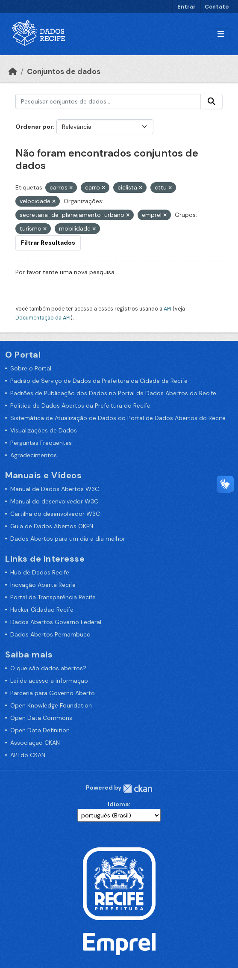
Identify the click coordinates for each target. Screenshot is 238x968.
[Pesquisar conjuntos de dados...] (108, 101)
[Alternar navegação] (220, 34)
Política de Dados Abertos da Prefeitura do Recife (80, 405)
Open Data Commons (41, 718)
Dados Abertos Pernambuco (50, 634)
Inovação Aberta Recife (43, 585)
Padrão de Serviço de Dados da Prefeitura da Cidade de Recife (99, 381)
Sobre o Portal (30, 368)
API (167, 308)
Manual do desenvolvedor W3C (54, 501)
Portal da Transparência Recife (53, 597)
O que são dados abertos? (48, 668)
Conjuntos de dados (63, 71)
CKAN (137, 788)
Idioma (118, 804)
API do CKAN (27, 755)
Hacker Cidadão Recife (41, 609)
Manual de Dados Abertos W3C (54, 489)
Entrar (186, 6)
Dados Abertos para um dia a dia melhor (67, 538)
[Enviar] (211, 101)
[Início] (13, 71)
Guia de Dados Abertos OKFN (51, 526)
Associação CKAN (35, 742)
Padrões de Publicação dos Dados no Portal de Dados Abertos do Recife (113, 393)
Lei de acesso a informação (49, 680)
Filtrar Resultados (48, 242)
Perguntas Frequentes (41, 443)
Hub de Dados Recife (39, 572)
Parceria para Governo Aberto (52, 693)
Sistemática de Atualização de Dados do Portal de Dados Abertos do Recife (118, 418)
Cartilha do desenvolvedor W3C (55, 514)
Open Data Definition (40, 730)
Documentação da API (43, 317)
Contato (217, 6)
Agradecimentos (33, 455)
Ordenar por (34, 126)
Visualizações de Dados (43, 430)
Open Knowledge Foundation (51, 705)
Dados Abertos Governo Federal (55, 622)
